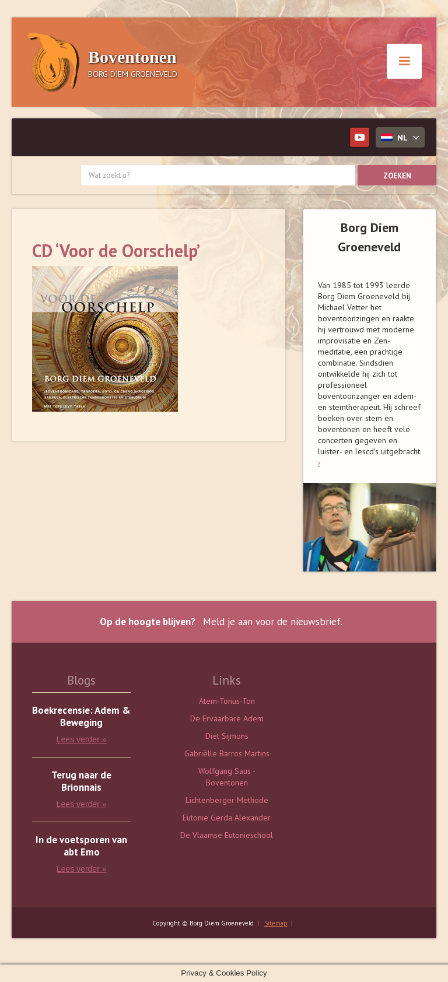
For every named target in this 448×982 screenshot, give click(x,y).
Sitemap (276, 923)
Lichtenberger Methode (227, 800)
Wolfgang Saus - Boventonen (227, 777)
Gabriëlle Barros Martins (227, 753)
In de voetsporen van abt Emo (81, 846)
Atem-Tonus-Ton (227, 701)
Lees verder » (82, 739)
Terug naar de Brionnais (81, 781)
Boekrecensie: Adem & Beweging (81, 716)
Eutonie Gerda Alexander (227, 817)
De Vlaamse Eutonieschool (226, 835)
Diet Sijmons (227, 736)
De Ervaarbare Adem (227, 718)
